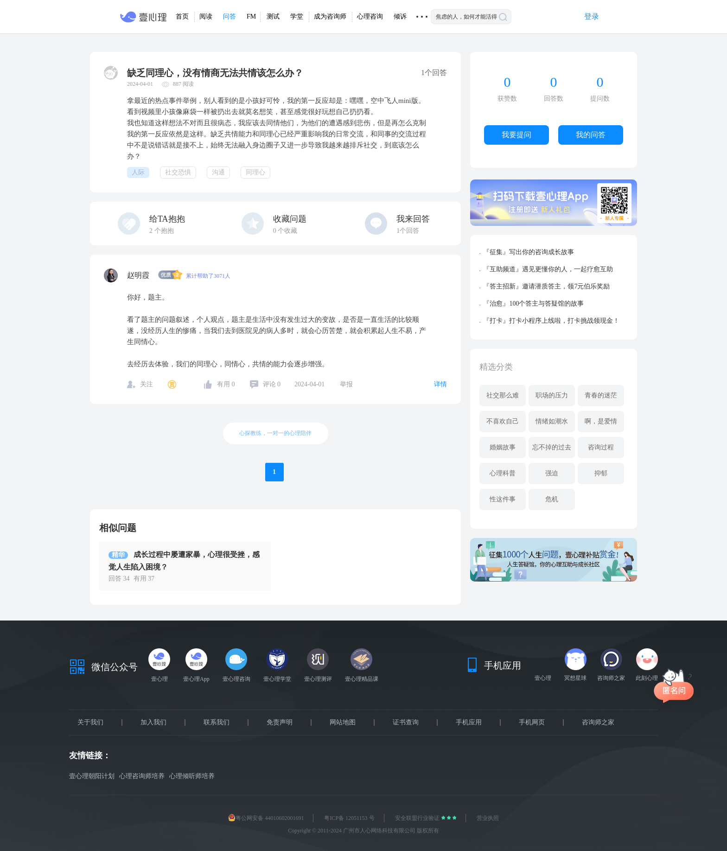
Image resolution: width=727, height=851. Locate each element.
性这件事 (503, 499)
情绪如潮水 (552, 421)
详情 (440, 384)
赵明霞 (139, 275)
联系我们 (217, 722)
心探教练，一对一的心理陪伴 (275, 433)
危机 (551, 499)
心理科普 (503, 473)
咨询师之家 (598, 722)
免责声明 (280, 722)
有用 (226, 384)
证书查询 (406, 722)
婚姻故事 (503, 447)
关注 (146, 384)
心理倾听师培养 (192, 776)
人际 (138, 172)
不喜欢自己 (502, 421)
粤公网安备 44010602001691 (266, 818)
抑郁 (600, 473)
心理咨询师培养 (142, 776)
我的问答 (591, 135)
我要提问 (516, 135)
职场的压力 (552, 395)
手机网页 (532, 722)
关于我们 (90, 722)
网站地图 (343, 722)
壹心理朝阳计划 (92, 776)
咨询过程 (601, 447)
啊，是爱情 (601, 421)
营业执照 (488, 818)
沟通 (218, 172)
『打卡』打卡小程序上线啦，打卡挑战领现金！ (551, 320)
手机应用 (469, 722)
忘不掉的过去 (551, 447)
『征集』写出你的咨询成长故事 (528, 252)
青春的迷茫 (601, 395)
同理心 (255, 172)
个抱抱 (161, 230)
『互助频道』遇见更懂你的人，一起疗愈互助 (548, 269)
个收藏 (285, 230)
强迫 (551, 473)
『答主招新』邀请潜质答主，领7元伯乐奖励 (546, 286)
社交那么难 (502, 395)
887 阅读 (183, 84)
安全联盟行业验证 (418, 818)
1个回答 (407, 230)
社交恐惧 (178, 172)
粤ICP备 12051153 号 (349, 818)
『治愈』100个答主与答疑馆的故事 (533, 303)
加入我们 (153, 722)
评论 (272, 384)
